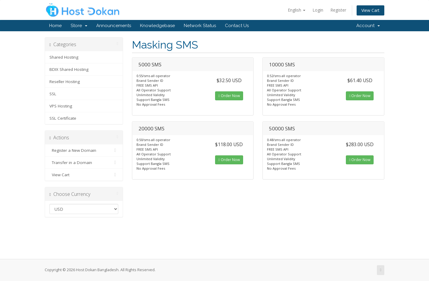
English (296, 10)
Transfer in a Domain (83, 162)
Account (368, 25)
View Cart (370, 10)
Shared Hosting (63, 57)
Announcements (113, 25)
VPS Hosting (60, 106)
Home (55, 25)
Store (79, 25)
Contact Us (237, 25)
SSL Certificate (62, 118)
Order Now (229, 95)
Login (318, 10)
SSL (52, 93)
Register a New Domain (83, 150)
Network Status (200, 25)
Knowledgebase (157, 25)
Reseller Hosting (64, 81)
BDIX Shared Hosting (68, 69)
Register (338, 10)
